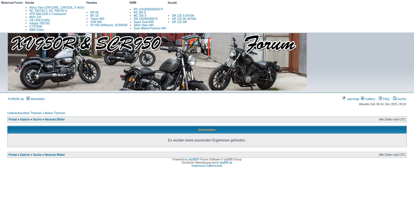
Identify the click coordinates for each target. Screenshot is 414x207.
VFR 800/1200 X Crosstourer (47, 14)
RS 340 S (140, 12)
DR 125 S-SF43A (183, 15)
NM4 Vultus (36, 29)
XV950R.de (16, 99)
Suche (399, 99)
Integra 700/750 (39, 23)
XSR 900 (96, 22)
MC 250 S (140, 15)
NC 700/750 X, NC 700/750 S (48, 10)
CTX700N (35, 26)
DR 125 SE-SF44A (184, 18)
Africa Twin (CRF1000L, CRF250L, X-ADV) (56, 7)
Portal (13, 119)
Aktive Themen (54, 113)
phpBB (192, 159)
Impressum (198, 165)
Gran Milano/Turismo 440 (150, 28)
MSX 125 (35, 17)
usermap (350, 99)
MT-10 (94, 15)
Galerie (25, 119)
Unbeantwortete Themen (24, 113)
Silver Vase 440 (144, 25)
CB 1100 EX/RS (39, 20)
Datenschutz (214, 165)
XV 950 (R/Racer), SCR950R (109, 25)
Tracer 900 (97, 18)
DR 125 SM (179, 22)
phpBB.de (226, 162)
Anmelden (35, 99)
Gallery (368, 99)
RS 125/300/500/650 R (148, 9)
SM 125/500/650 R (146, 18)
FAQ (384, 99)
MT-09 (94, 12)
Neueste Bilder (55, 119)
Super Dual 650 (144, 22)
